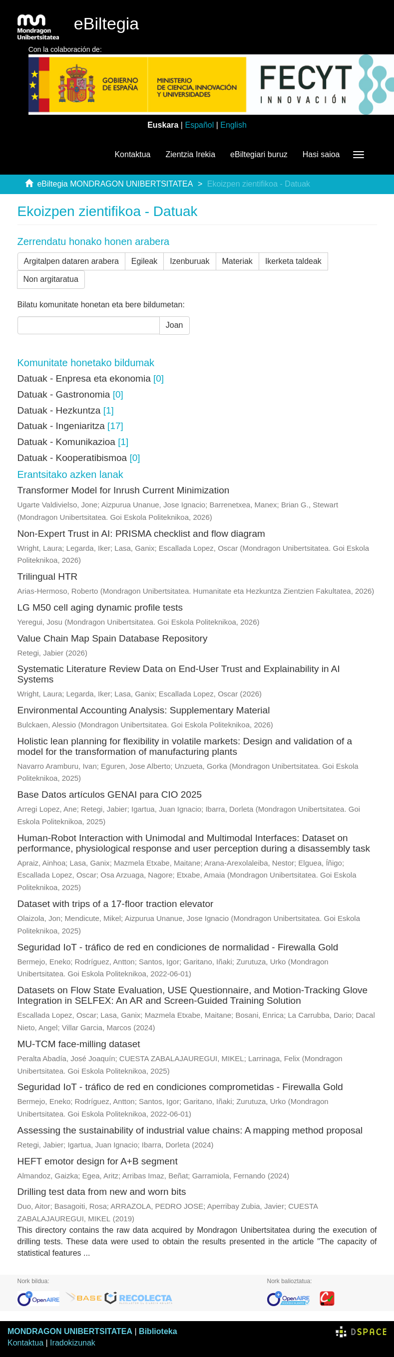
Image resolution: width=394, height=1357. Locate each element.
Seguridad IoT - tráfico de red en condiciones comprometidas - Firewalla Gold (180, 1087)
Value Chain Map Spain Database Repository (112, 638)
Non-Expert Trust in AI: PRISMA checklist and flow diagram (141, 533)
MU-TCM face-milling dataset (78, 1044)
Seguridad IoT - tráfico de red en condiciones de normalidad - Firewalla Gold (178, 947)
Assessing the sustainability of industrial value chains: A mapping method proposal (190, 1130)
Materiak (237, 261)
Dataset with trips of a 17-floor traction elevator (115, 904)
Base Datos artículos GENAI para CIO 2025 (109, 794)
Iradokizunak (72, 1343)
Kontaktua (132, 154)
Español (199, 125)
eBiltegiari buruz (259, 154)
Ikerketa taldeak (293, 261)
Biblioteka (158, 1331)
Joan (174, 325)
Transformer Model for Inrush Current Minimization (123, 490)
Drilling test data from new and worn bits (101, 1191)
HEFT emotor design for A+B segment (97, 1161)
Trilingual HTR (47, 576)
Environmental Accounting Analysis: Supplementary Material (143, 710)
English (233, 125)
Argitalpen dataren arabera (71, 261)
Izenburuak (189, 261)
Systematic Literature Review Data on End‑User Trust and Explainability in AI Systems (178, 674)
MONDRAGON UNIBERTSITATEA (69, 1331)
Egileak (144, 261)
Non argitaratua (50, 279)
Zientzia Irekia (190, 154)
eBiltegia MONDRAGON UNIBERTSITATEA (115, 184)
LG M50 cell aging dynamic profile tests (100, 607)
